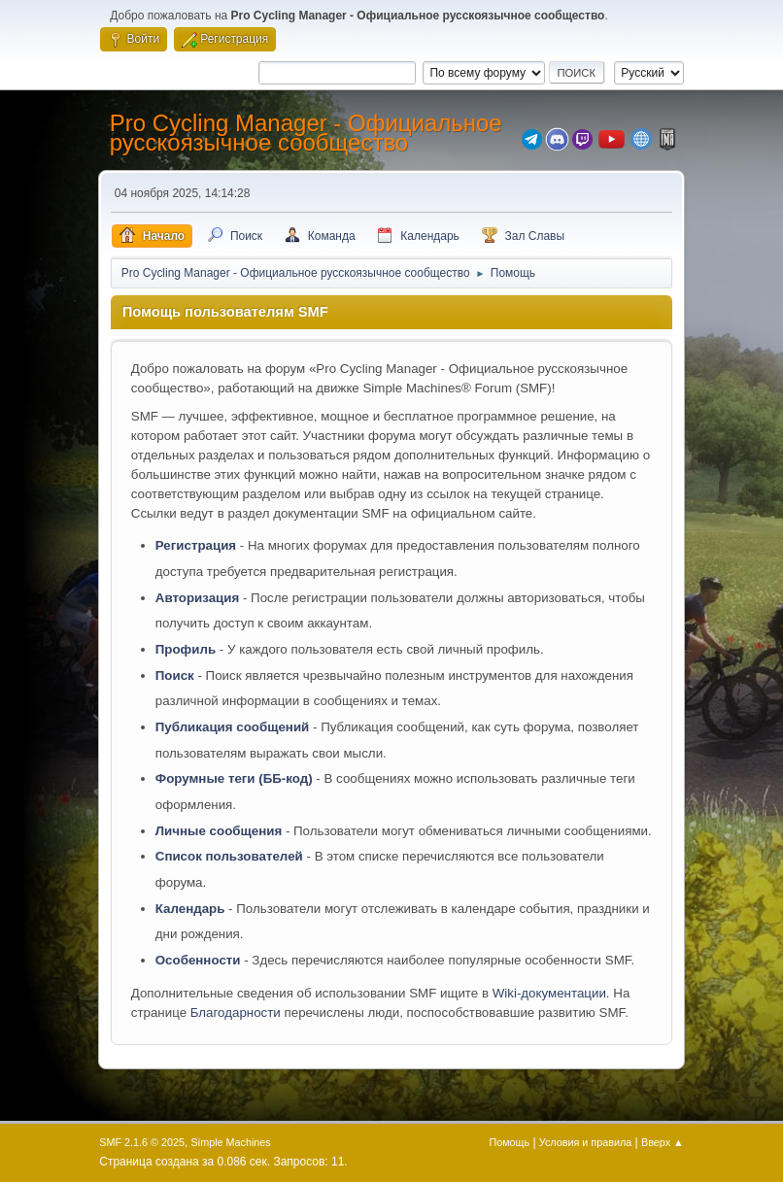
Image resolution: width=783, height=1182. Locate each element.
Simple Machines (231, 1142)
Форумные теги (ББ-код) (234, 778)
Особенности (198, 960)
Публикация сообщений (232, 727)
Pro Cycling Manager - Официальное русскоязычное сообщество (306, 132)
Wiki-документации (549, 993)
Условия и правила (585, 1142)
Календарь (190, 908)
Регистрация (195, 545)
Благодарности (235, 1012)
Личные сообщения (218, 831)
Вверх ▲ (662, 1142)
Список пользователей (229, 856)
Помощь (509, 1142)
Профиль (185, 649)
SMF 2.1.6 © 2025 (142, 1142)
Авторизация (197, 598)
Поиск (174, 675)
